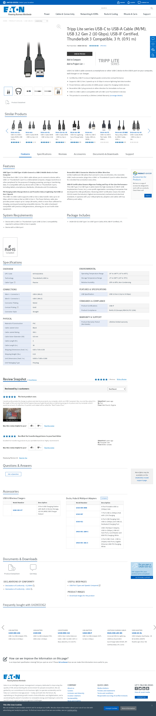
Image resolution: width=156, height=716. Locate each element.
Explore (148, 195)
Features (25, 153)
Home (5, 21)
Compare (104, 498)
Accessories (80, 153)
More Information (128, 708)
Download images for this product (81, 596)
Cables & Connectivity (65, 14)
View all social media (142, 692)
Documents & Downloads (105, 153)
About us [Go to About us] (71, 688)
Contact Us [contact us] (141, 697)
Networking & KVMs (89, 14)
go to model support (143, 577)
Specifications (44, 153)
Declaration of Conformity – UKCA (17, 589)
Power (47, 14)
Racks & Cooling (111, 14)
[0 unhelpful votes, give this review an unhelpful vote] (38, 425)
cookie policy (72, 710)
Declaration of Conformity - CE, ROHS (18, 586)
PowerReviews (33, 380)
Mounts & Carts (130, 14)
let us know (63, 662)
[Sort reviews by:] (117, 389)
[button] (7, 131)
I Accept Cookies (111, 708)
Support (146, 14)
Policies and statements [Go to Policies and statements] (106, 691)
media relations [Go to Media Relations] (103, 688)
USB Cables (28, 21)
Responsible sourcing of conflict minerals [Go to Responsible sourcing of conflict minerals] (112, 696)
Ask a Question (13, 474)
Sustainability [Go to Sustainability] (73, 698)
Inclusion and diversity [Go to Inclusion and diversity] (76, 693)
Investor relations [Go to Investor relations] (74, 696)
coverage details (116, 95)
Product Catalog (15, 21)
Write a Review (121, 379)
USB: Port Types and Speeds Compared (83, 585)
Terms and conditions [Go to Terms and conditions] (105, 693)
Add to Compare (74, 59)
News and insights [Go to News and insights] (74, 701)
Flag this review (49, 426)
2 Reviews (103, 46)
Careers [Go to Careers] (70, 691)
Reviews (63, 153)
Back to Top (23, 458)
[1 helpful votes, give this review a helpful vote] (31, 425)
